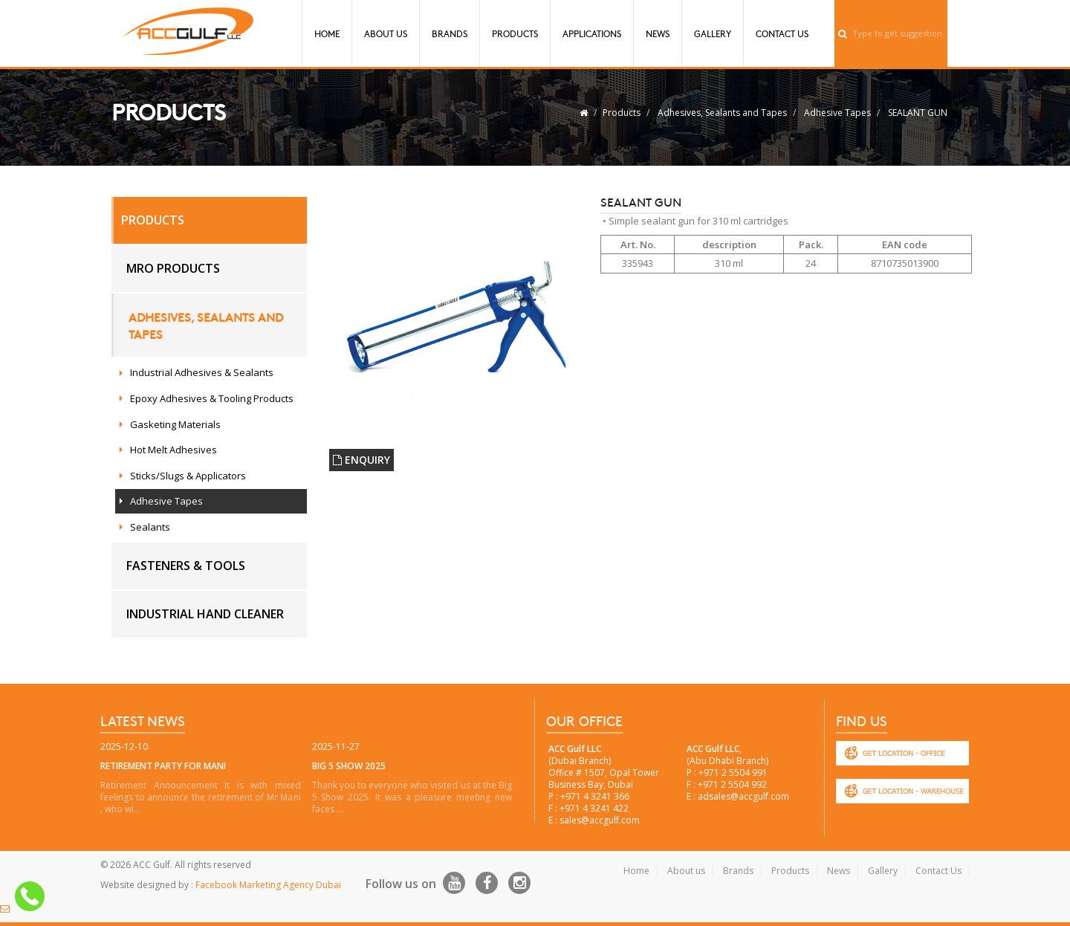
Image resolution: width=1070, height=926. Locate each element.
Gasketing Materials (175, 424)
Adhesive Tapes (837, 112)
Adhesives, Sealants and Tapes (722, 112)
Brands (449, 33)
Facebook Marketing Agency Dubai (268, 884)
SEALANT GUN (917, 112)
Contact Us (782, 33)
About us (686, 870)
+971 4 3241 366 (594, 796)
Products (515, 33)
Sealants (150, 527)
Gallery (712, 33)
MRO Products (173, 268)
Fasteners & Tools (185, 565)
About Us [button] (385, 33)
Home (327, 33)
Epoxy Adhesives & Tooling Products (212, 398)
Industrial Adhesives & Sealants (201, 372)
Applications (591, 33)
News (657, 33)
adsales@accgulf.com (743, 796)
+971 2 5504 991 (733, 772)
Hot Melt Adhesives (173, 449)
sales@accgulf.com (600, 820)
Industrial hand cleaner (205, 614)
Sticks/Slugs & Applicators (188, 475)
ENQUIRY (361, 460)
